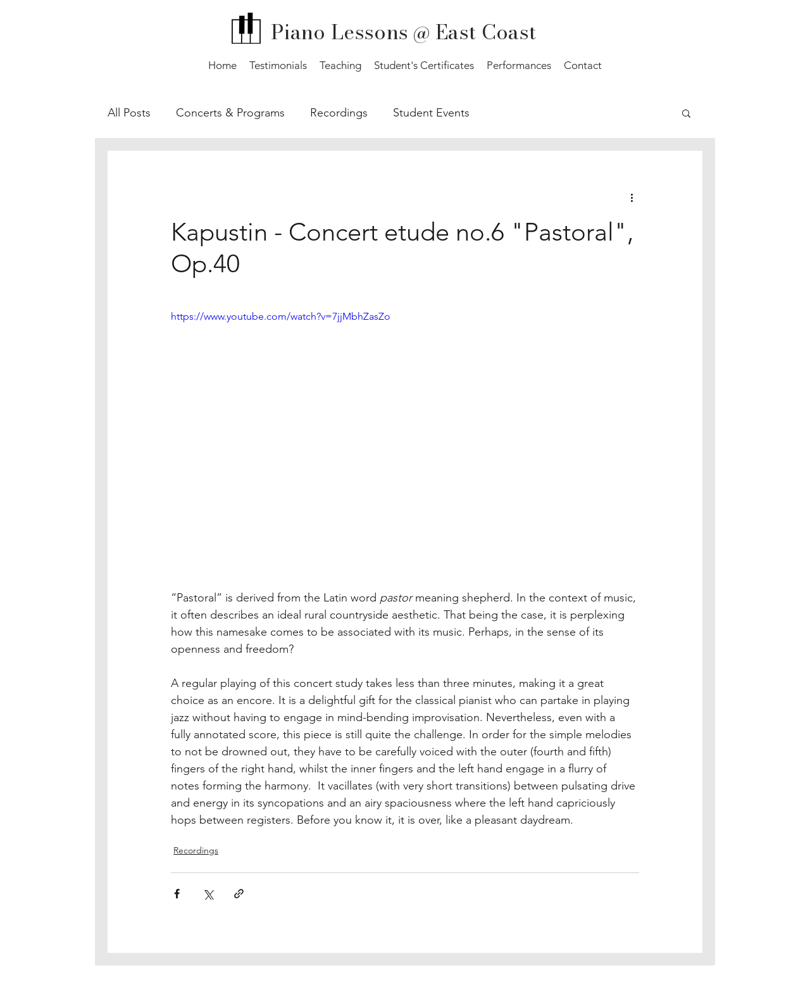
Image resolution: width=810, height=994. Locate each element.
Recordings (339, 113)
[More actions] (631, 196)
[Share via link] (239, 894)
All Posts (129, 113)
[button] (686, 113)
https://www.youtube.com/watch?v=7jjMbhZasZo (280, 316)
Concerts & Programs (230, 113)
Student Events (431, 113)
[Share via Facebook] (177, 894)
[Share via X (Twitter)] (208, 894)
